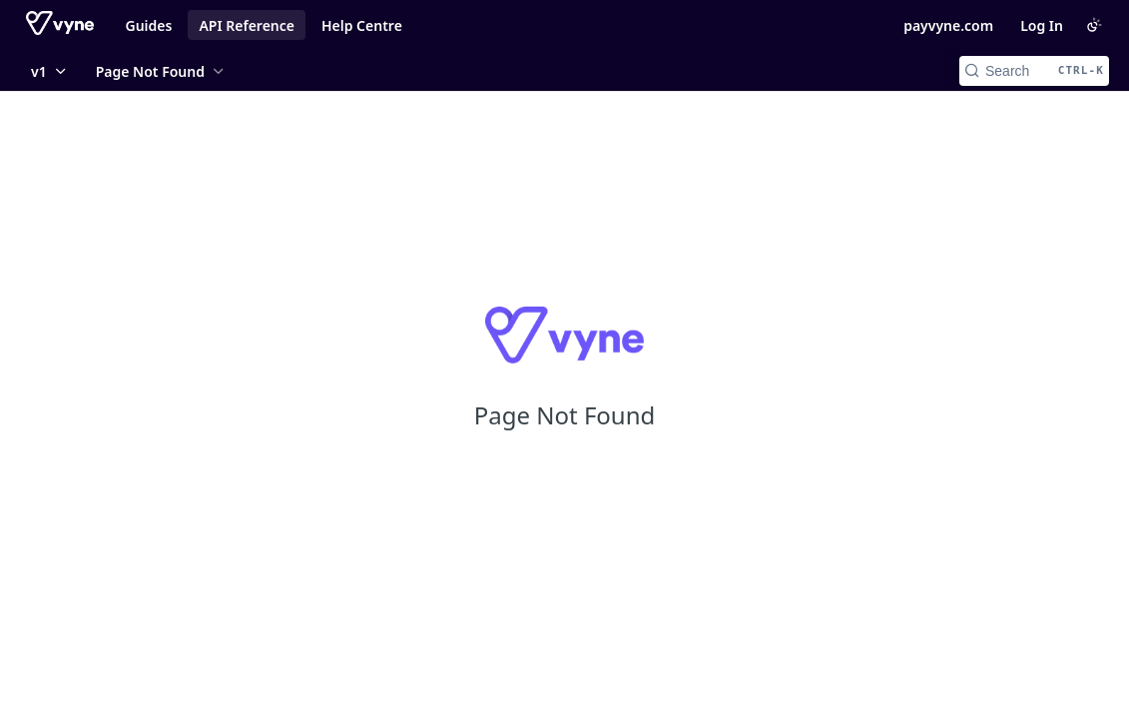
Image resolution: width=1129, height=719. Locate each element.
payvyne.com (948, 25)
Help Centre (361, 25)
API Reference (246, 25)
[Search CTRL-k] (1034, 71)
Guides (149, 25)
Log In (1041, 25)
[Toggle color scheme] (1094, 25)
